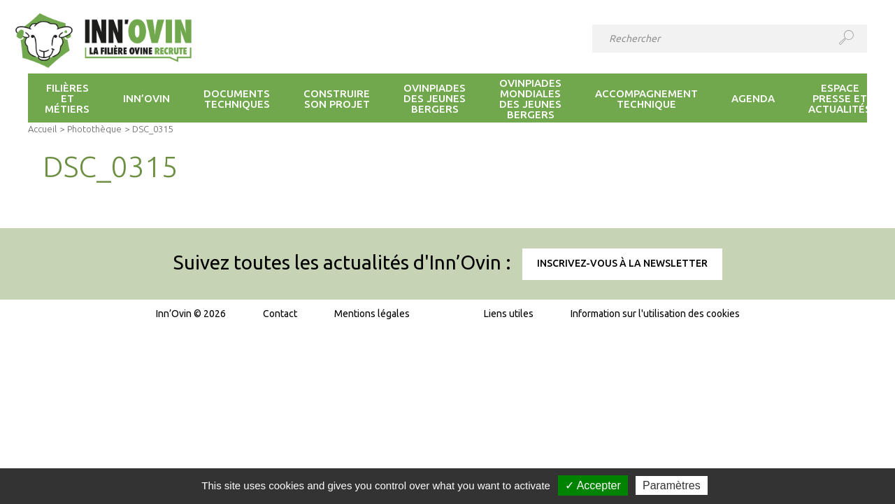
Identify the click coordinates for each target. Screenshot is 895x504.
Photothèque (94, 129)
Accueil (42, 129)
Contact (280, 313)
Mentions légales (372, 313)
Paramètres (672, 485)
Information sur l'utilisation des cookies (655, 313)
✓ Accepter (593, 485)
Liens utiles (509, 313)
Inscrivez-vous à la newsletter (622, 263)
